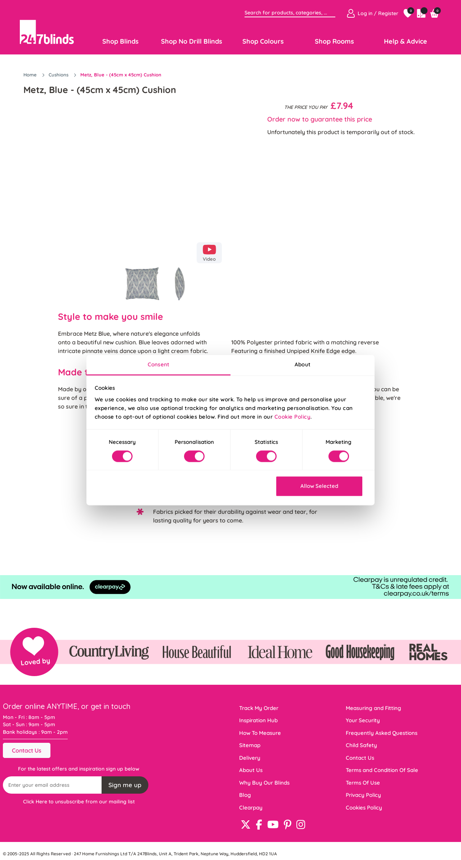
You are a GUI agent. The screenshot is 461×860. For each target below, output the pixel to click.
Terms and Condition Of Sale (382, 770)
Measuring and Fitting (373, 708)
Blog (245, 794)
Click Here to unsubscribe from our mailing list (79, 801)
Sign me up (125, 785)
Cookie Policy (292, 416)
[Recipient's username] (52, 785)
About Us (251, 770)
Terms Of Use (363, 782)
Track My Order (258, 708)
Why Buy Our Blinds (264, 782)
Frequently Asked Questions (381, 732)
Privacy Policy (363, 794)
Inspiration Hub (258, 720)
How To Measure (260, 732)
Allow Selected (319, 486)
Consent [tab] (158, 364)
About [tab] (302, 364)
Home (30, 75)
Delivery (249, 757)
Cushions (59, 75)
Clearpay (251, 807)
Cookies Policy (364, 807)
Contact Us (26, 750)
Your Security (363, 720)
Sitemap (249, 745)
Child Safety (361, 745)
